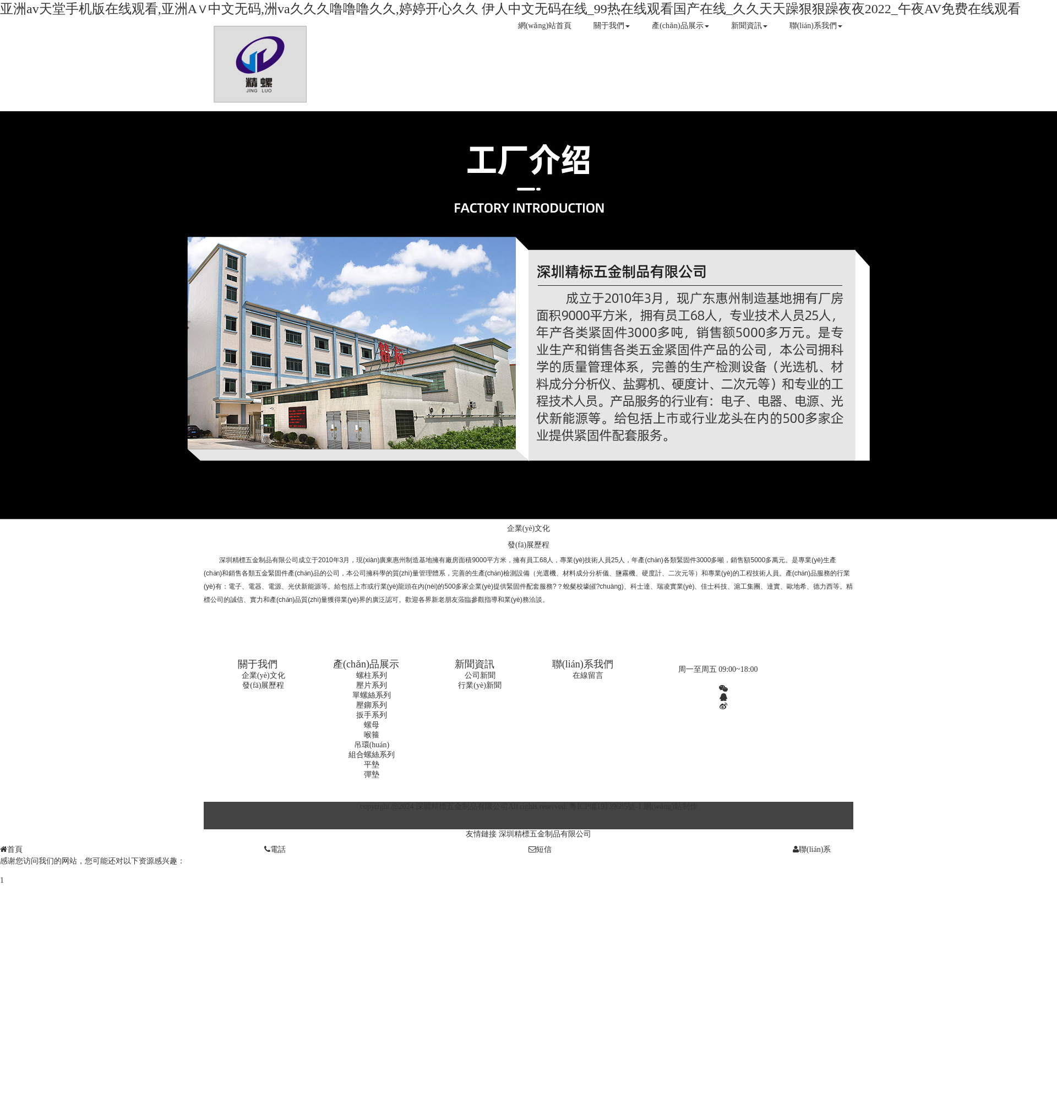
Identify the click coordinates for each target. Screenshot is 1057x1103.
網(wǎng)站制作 (670, 806)
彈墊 (371, 774)
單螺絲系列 (371, 695)
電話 (275, 849)
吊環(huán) (372, 745)
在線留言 (588, 675)
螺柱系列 (371, 675)
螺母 (371, 725)
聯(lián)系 (812, 849)
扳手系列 (371, 715)
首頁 (11, 849)
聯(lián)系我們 (815, 25)
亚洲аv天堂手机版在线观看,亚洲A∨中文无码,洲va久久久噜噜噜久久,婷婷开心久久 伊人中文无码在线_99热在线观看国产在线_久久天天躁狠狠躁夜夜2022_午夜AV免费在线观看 (510, 9)
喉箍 (371, 735)
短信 (540, 849)
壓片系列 (371, 685)
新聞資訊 (749, 25)
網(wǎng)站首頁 (544, 25)
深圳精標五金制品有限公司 (545, 834)
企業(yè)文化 (529, 528)
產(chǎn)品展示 (680, 25)
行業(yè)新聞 (480, 685)
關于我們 (611, 25)
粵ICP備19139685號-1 (605, 806)
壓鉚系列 (371, 705)
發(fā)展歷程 (528, 545)
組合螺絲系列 (371, 755)
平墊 (371, 764)
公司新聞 (480, 675)
